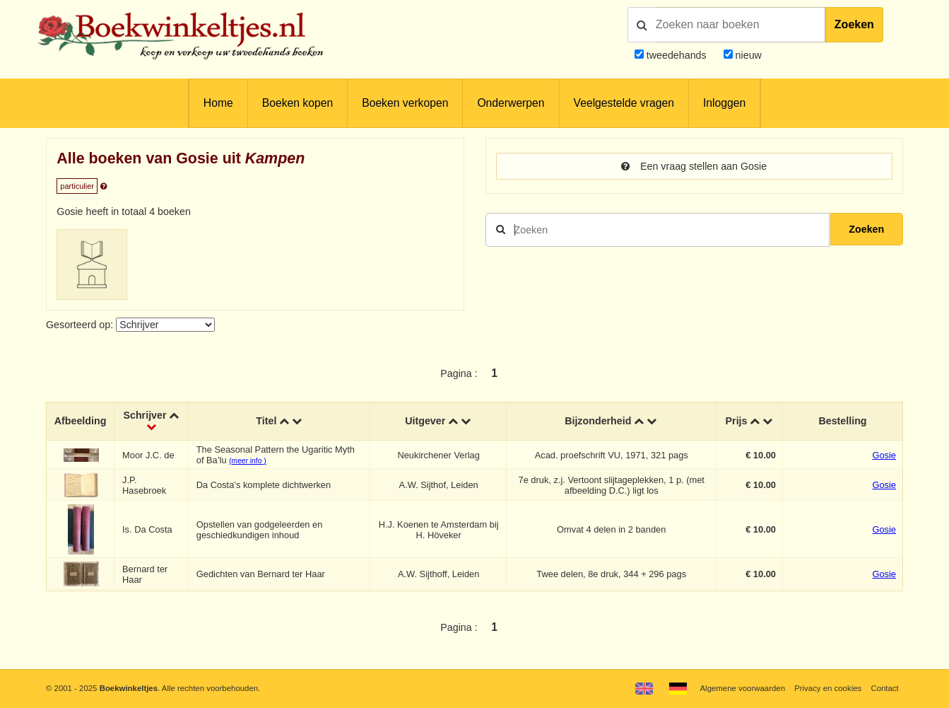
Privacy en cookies (827, 688)
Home (218, 103)
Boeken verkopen (405, 103)
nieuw (747, 55)
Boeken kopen (297, 103)
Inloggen (724, 103)
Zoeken (854, 24)
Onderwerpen (510, 103)
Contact (884, 688)
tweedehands (677, 55)
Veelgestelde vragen (624, 103)
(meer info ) (247, 461)
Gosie (884, 455)
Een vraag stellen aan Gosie (694, 166)
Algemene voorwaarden (742, 688)
